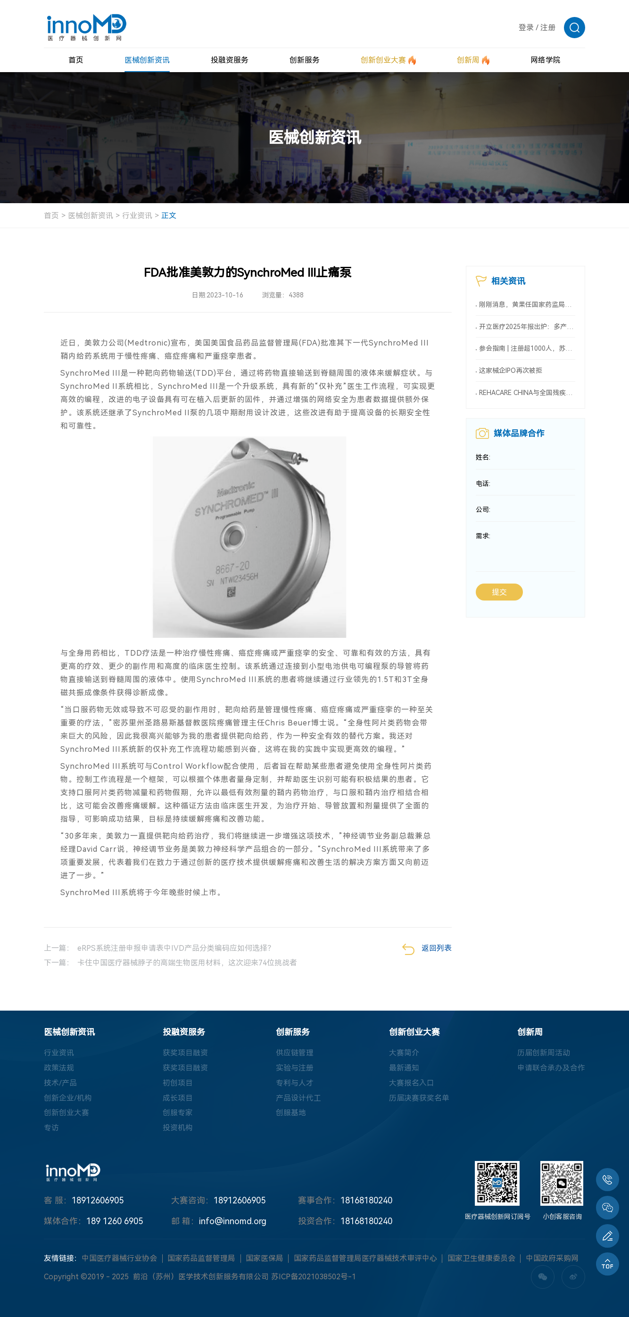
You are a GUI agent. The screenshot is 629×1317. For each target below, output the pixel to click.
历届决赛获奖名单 (419, 1098)
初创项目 (178, 1082)
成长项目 (178, 1098)
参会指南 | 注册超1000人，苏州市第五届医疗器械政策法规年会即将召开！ (527, 349)
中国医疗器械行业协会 (119, 1258)
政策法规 (59, 1067)
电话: (483, 484)
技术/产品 (60, 1082)
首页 (51, 215)
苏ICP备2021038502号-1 (313, 1277)
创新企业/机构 (68, 1098)
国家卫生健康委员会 (481, 1258)
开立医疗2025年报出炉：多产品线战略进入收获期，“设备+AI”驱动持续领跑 (527, 326)
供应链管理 (295, 1052)
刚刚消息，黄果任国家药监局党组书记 (527, 304)
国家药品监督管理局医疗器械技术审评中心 (365, 1258)
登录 (526, 27)
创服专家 (178, 1113)
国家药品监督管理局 (201, 1258)
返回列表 (427, 949)
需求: (483, 537)
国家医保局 (264, 1258)
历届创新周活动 (543, 1052)
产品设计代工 (298, 1098)
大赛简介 (404, 1052)
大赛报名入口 (411, 1082)
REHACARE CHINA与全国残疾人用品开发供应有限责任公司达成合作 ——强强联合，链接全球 (527, 393)
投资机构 (178, 1128)
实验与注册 (295, 1067)
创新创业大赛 (66, 1113)
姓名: (483, 458)
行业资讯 (137, 215)
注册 (547, 27)
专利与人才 (295, 1082)
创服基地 (291, 1113)
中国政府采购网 (552, 1258)
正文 (168, 215)
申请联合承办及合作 (551, 1067)
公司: (483, 511)
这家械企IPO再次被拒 (510, 371)
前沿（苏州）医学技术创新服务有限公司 (201, 1277)
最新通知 (404, 1067)
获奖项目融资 (185, 1052)
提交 (499, 593)
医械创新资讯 (90, 215)
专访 (51, 1128)
